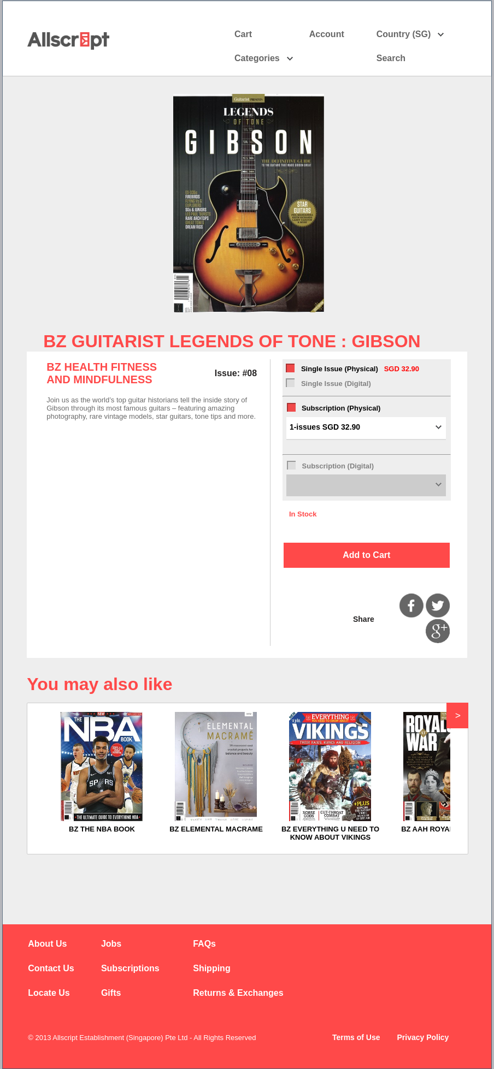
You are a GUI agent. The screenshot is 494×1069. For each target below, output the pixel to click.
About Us (47, 943)
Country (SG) (411, 34)
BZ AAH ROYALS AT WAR (444, 829)
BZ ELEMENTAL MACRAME (216, 829)
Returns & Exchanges (238, 992)
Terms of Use (356, 1037)
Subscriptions (130, 968)
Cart (243, 34)
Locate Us (48, 992)
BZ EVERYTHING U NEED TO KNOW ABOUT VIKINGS (330, 833)
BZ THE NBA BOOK (102, 829)
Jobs (111, 943)
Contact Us (51, 968)
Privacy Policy (423, 1037)
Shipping (211, 968)
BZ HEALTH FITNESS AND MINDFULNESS (101, 373)
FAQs (204, 943)
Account (336, 34)
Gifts (111, 992)
